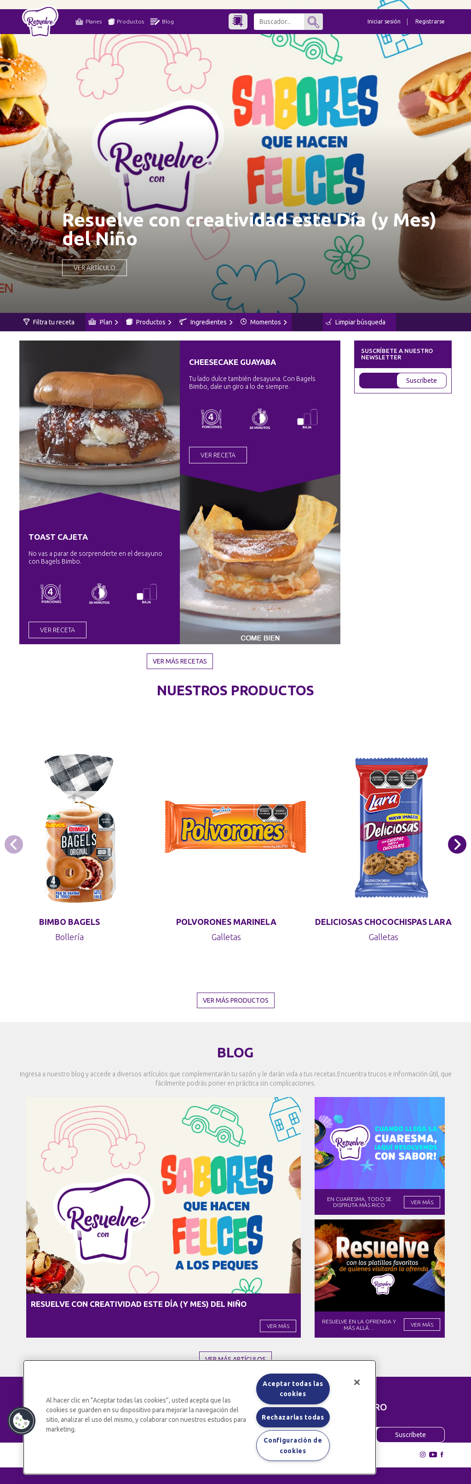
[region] (199, 1417)
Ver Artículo (94, 267)
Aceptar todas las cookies (293, 1388)
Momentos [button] (264, 322)
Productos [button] (149, 322)
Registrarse (430, 21)
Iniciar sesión (384, 21)
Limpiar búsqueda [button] (355, 322)
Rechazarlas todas (293, 1417)
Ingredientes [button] (206, 322)
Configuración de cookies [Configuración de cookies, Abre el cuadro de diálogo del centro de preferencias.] (293, 1445)
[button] (457, 844)
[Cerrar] (357, 1382)
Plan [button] (103, 322)
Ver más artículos (235, 1359)
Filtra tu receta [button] (49, 322)
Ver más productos (236, 1000)
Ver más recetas (180, 661)
